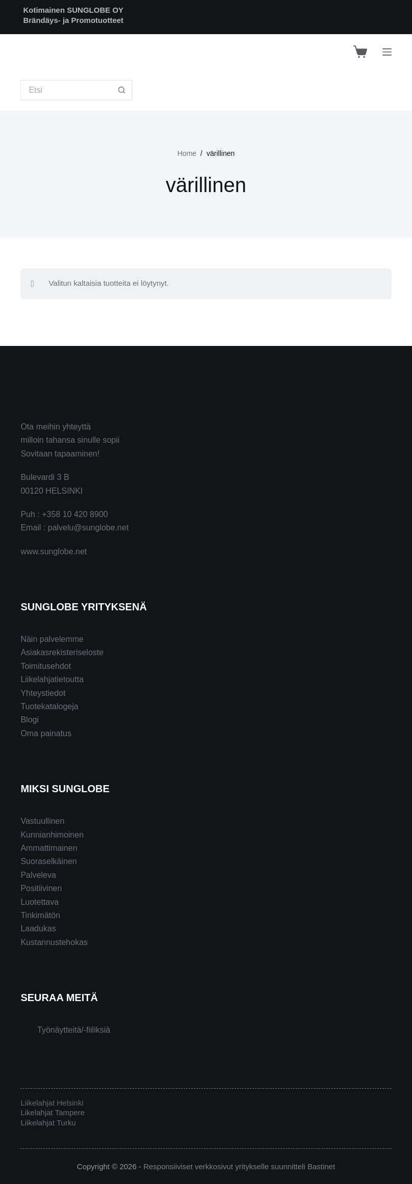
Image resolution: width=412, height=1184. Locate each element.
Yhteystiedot (42, 693)
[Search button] (122, 90)
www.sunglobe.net (53, 551)
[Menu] (387, 52)
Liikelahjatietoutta (52, 679)
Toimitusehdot (45, 666)
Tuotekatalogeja (49, 706)
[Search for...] (65, 90)
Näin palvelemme (52, 639)
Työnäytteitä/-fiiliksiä (73, 1030)
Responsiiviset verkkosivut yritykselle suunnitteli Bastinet (239, 1166)
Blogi (29, 719)
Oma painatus (45, 733)
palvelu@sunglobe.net (88, 527)
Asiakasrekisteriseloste (62, 652)
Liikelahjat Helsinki (51, 1102)
